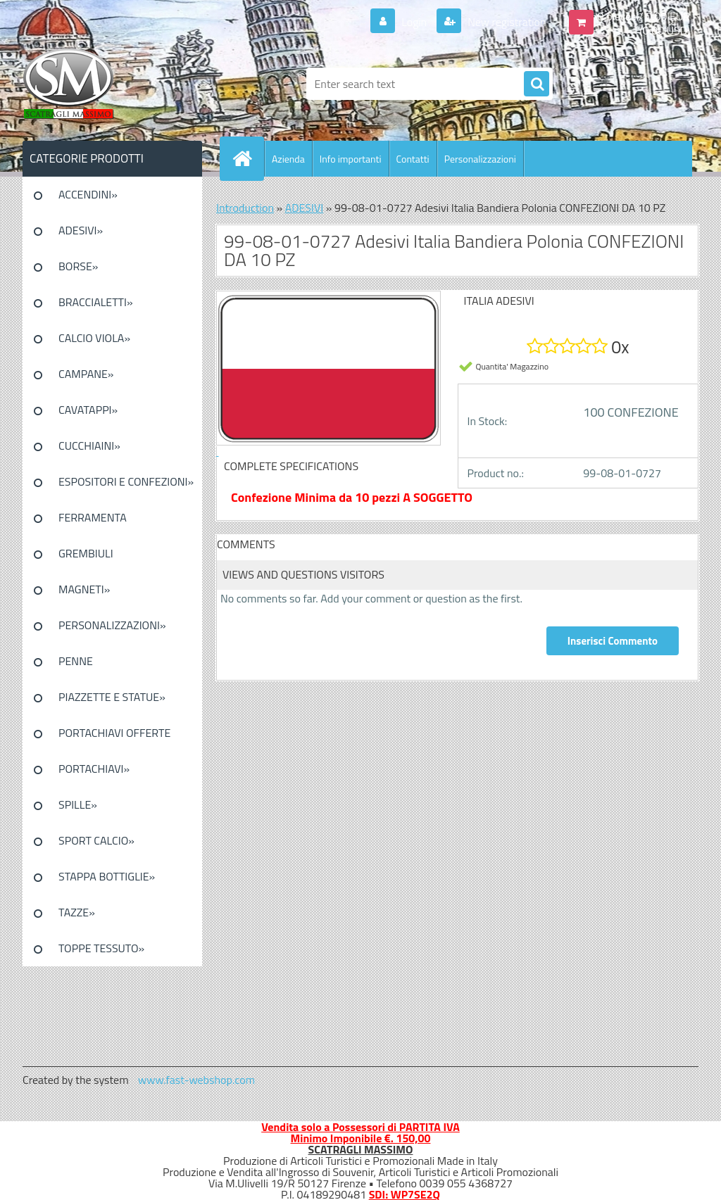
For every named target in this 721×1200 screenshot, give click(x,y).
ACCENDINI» (88, 194)
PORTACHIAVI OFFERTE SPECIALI (114, 737)
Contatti (413, 158)
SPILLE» (77, 804)
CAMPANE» (86, 373)
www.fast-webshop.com (196, 1079)
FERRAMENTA (92, 517)
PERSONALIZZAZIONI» (112, 625)
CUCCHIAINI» (89, 445)
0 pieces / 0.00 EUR (644, 16)
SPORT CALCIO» (96, 840)
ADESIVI (304, 207)
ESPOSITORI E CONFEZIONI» (126, 481)
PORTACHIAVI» (94, 768)
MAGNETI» (84, 589)
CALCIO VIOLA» (94, 337)
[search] (536, 84)
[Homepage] (248, 158)
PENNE (75, 660)
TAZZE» (76, 912)
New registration (505, 21)
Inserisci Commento (613, 641)
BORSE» (78, 266)
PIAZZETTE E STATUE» (111, 696)
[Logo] (119, 84)
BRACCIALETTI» (95, 301)
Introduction (245, 207)
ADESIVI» (80, 230)
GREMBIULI (85, 553)
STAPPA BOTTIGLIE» (106, 876)
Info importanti (351, 158)
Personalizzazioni (480, 158)
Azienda (288, 158)
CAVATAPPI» (88, 409)
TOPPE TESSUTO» (101, 948)
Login (414, 21)
